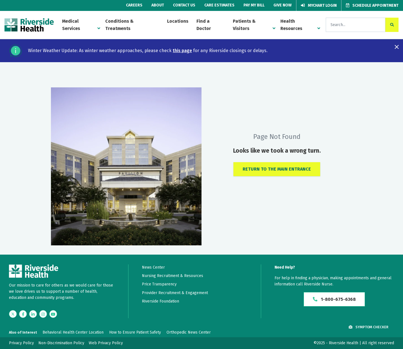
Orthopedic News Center (189, 332)
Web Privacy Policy (106, 343)
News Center (153, 267)
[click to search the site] (392, 25)
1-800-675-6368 (334, 299)
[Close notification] (396, 46)
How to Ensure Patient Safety (135, 332)
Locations (177, 21)
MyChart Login (319, 5)
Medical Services (71, 24)
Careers (134, 5)
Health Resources (291, 24)
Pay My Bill (253, 5)
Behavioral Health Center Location (73, 332)
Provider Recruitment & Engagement (175, 292)
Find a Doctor (203, 24)
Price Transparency (159, 284)
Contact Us (184, 5)
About (157, 5)
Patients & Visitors (244, 24)
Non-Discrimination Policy (61, 343)
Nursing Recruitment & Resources (172, 275)
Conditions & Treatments (119, 24)
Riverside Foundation (160, 301)
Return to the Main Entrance (277, 169)
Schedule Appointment (372, 5)
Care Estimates (219, 5)
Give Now (282, 5)
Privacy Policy (21, 343)
